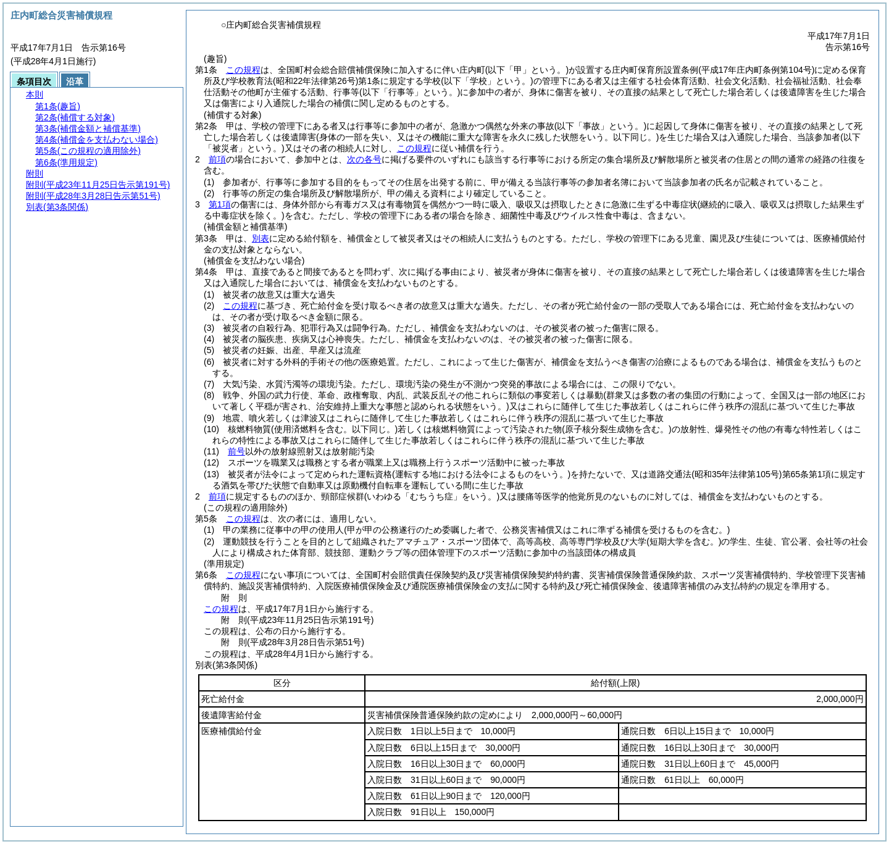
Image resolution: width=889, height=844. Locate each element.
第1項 (220, 204)
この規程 (243, 70)
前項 (217, 159)
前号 (236, 451)
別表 (260, 238)
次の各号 (364, 159)
